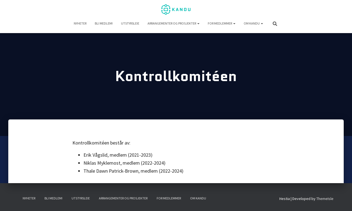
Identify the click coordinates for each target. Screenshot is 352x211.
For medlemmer (221, 23)
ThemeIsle (324, 198)
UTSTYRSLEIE (130, 23)
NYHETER (80, 23)
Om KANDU (253, 23)
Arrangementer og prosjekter (173, 23)
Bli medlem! (104, 23)
